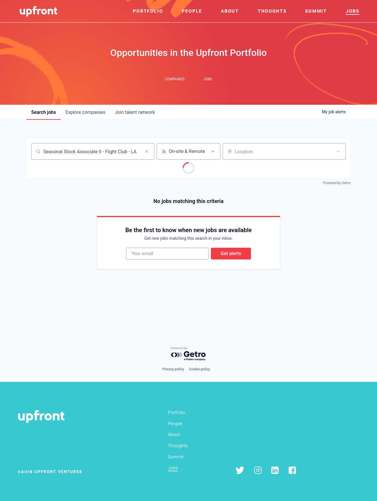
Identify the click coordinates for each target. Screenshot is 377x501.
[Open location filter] (338, 151)
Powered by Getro (336, 183)
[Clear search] (146, 151)
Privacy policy (173, 369)
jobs (43, 112)
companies (85, 112)
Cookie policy (199, 369)
